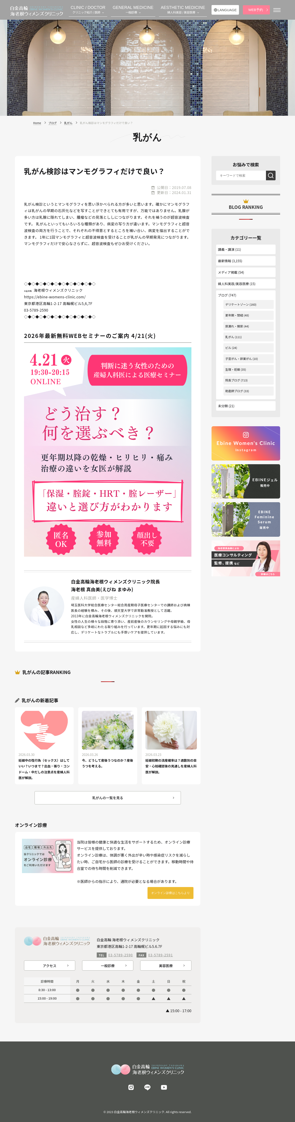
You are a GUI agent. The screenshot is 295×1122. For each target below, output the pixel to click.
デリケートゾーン (237, 304)
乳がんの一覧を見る (107, 797)
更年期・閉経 (234, 315)
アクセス (49, 965)
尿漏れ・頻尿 (234, 326)
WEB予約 (255, 10)
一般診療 (108, 965)
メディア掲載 (227, 272)
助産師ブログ (234, 391)
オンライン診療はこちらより (170, 893)
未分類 (223, 405)
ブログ (223, 295)
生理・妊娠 (232, 369)
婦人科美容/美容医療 (233, 283)
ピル (228, 347)
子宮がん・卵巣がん (238, 358)
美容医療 (166, 965)
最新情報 (224, 260)
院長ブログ (232, 380)
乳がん (229, 337)
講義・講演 (226, 249)
